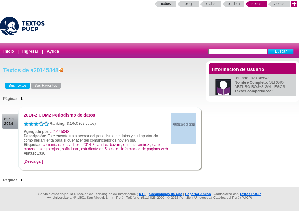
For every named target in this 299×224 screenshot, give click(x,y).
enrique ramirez (136, 144)
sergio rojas (49, 149)
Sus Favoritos (45, 85)
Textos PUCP (250, 194)
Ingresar (30, 51)
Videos (279, 4)
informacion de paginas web (144, 149)
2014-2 (88, 144)
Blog (188, 4)
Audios (165, 4)
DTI (142, 194)
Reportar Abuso (198, 194)
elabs (211, 4)
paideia (234, 4)
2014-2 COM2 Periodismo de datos (59, 115)
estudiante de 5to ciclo (99, 149)
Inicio (8, 51)
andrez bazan (108, 144)
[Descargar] (33, 161)
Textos (256, 4)
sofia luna (70, 149)
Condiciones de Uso (165, 194)
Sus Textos (17, 85)
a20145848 (59, 131)
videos (74, 144)
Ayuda (53, 51)
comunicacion (54, 144)
